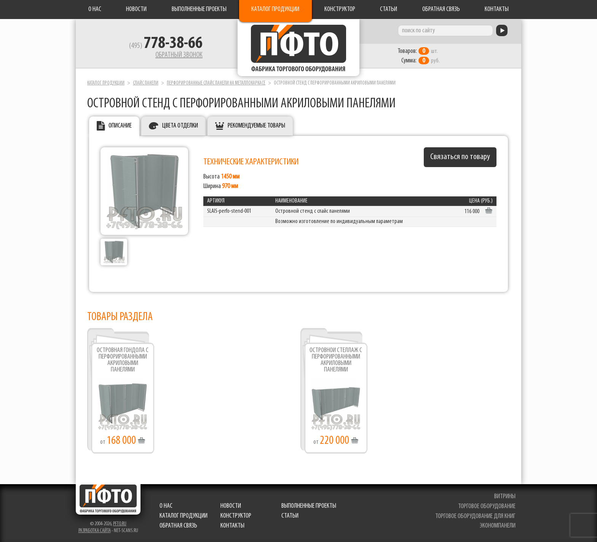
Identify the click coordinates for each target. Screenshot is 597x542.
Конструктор (339, 9)
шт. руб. (418, 56)
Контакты (497, 9)
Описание (120, 125)
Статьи (388, 9)
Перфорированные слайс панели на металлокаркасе (216, 83)
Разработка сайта (94, 531)
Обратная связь (441, 9)
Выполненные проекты (199, 9)
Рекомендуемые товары (256, 125)
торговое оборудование (487, 506)
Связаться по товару (460, 157)
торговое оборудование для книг (475, 516)
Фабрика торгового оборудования (298, 47)
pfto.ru (119, 524)
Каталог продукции (275, 9)
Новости (136, 9)
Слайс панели (145, 83)
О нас (94, 9)
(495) (166, 46)
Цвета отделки (180, 125)
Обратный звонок (179, 55)
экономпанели (498, 525)
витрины (505, 496)
